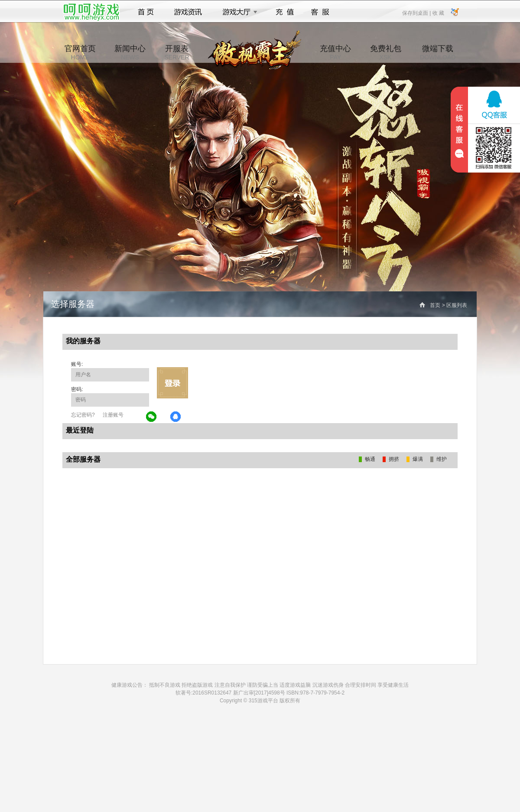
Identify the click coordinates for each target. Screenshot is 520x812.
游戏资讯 (188, 12)
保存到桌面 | (417, 13)
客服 (320, 12)
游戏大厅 (237, 12)
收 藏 (438, 13)
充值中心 (335, 52)
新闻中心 (130, 52)
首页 (146, 12)
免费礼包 (385, 52)
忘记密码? (83, 415)
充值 (284, 12)
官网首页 (80, 52)
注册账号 (113, 415)
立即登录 (172, 382)
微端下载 (437, 52)
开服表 (176, 52)
